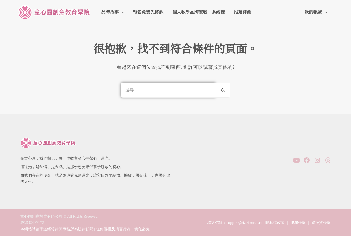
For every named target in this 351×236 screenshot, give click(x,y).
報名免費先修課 (148, 12)
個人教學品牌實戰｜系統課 (198, 12)
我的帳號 (316, 12)
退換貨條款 (321, 223)
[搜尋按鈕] (222, 90)
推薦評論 (242, 12)
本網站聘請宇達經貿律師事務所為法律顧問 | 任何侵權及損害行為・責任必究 (85, 229)
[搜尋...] (168, 90)
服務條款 (298, 223)
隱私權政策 (275, 223)
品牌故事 (113, 12)
